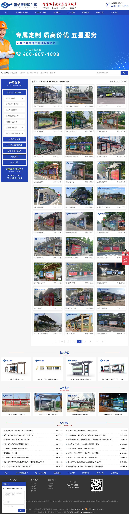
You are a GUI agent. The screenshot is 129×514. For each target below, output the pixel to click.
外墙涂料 (77, 501)
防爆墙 (113, 501)
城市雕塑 (82, 501)
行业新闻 (33, 488)
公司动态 (33, 483)
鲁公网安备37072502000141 (95, 509)
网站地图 (70, 512)
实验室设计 (59, 501)
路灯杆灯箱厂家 (35, 501)
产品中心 (124, 81)
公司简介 (50, 483)
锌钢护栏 (107, 501)
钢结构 (102, 501)
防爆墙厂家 (89, 501)
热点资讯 (33, 486)
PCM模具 (71, 501)
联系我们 (114, 12)
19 (102, 342)
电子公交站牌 (40, 12)
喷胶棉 (65, 501)
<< (62, 342)
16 (90, 342)
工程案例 (71, 12)
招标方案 (100, 12)
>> (96, 342)
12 (68, 342)
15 (85, 342)
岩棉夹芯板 (96, 501)
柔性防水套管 (51, 501)
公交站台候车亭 (22, 12)
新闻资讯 (85, 12)
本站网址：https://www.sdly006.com (84, 512)
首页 (6, 12)
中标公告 (33, 491)
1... (56, 342)
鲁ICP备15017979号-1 (77, 509)
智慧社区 (57, 12)
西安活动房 (43, 501)
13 (74, 342)
